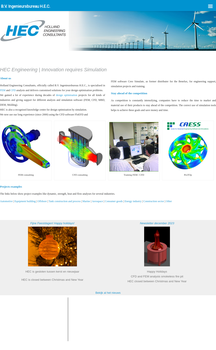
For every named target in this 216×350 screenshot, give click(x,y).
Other (169, 201)
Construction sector (153, 201)
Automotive (6, 201)
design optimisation (66, 95)
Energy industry (133, 201)
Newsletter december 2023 (157, 223)
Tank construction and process (64, 201)
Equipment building (25, 201)
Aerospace (97, 201)
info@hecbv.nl (29, 319)
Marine (86, 201)
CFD (13, 90)
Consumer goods (114, 201)
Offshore (42, 201)
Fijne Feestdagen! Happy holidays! (52, 223)
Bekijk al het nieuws (108, 292)
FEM (3, 90)
